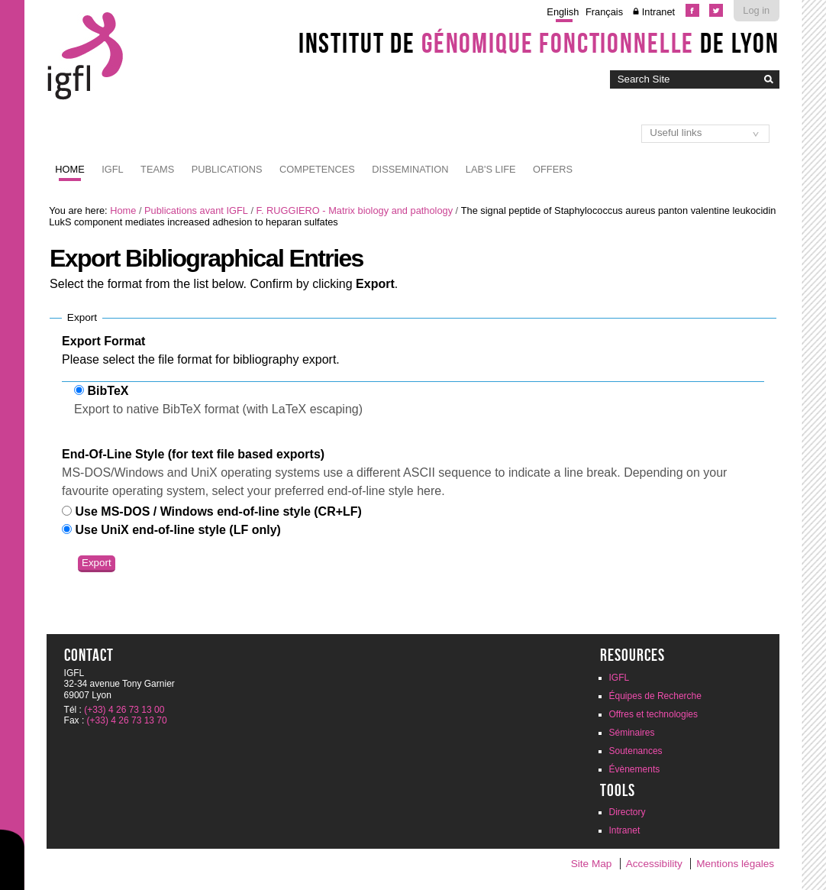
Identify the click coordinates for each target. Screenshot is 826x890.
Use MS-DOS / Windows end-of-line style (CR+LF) (219, 511)
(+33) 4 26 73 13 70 (127, 720)
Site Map (591, 863)
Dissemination (410, 169)
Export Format (103, 341)
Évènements (634, 769)
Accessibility (654, 863)
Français (604, 12)
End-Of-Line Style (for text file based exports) (193, 454)
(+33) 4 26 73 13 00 (124, 709)
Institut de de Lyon (538, 43)
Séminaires (632, 732)
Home (69, 169)
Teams (157, 169)
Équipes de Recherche (655, 696)
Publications (227, 169)
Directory (627, 812)
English (563, 12)
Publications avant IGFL (196, 210)
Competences (317, 169)
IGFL (112, 169)
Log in (756, 10)
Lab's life (491, 169)
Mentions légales (735, 863)
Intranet (658, 12)
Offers (553, 169)
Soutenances (636, 751)
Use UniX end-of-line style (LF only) (178, 529)
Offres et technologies (654, 714)
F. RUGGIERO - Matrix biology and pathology (355, 210)
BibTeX (108, 390)
